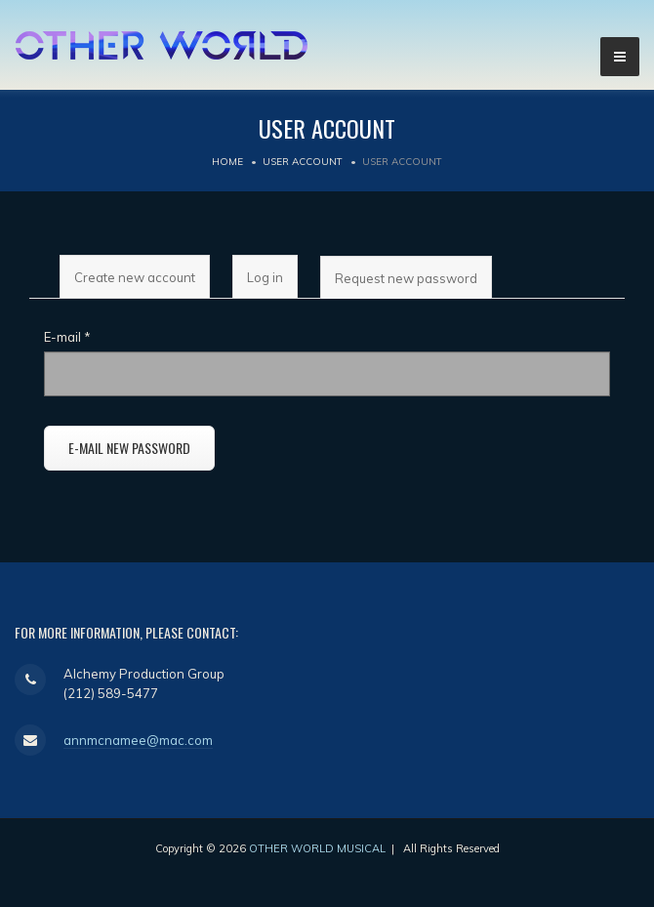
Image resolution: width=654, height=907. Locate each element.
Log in (265, 277)
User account (303, 161)
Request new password (413, 284)
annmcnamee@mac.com (138, 740)
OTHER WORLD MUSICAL (317, 848)
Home (227, 161)
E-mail (67, 337)
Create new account (134, 277)
